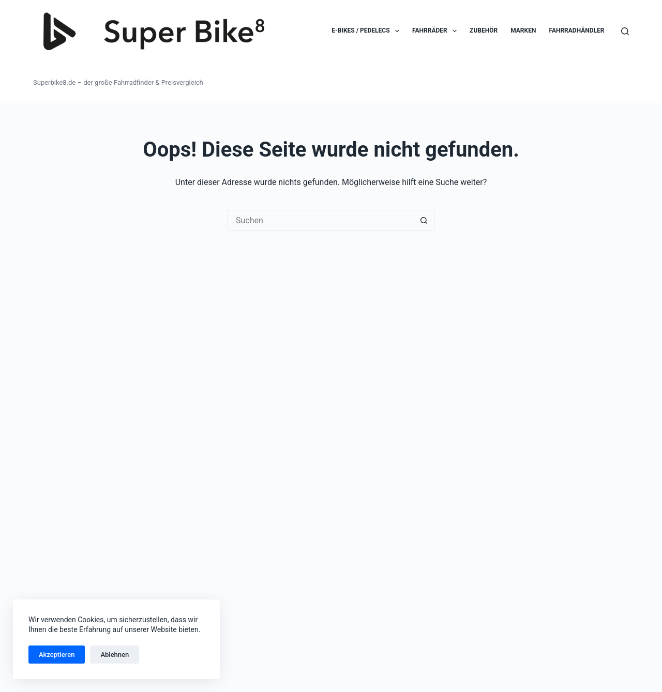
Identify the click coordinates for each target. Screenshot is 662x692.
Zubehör (484, 30)
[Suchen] (625, 31)
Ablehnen (114, 654)
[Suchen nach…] (321, 220)
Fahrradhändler (576, 30)
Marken (523, 30)
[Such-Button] (424, 220)
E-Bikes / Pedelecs (367, 31)
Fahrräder (436, 31)
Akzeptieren (56, 654)
